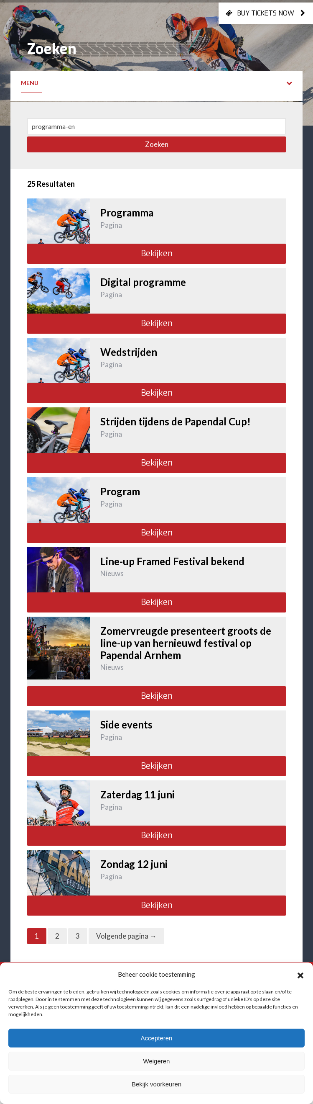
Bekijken (157, 253)
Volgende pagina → (126, 936)
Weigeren (156, 1061)
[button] (300, 974)
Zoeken (156, 144)
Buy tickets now (266, 13)
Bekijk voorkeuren (156, 1084)
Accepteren (157, 1038)
